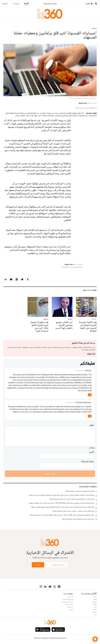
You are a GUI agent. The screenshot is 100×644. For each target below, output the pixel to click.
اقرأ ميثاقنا (91, 354)
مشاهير (94, 612)
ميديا (95, 607)
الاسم (91, 452)
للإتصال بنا (70, 607)
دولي (95, 614)
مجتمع (94, 28)
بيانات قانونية (69, 604)
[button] (95, 639)
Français (16, 4)
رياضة (95, 609)
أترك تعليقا (50, 474)
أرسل (38, 565)
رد (89, 395)
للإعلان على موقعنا (67, 602)
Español (5, 4)
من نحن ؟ (70, 596)
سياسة (94, 596)
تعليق (91, 425)
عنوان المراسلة (87, 461)
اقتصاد (95, 599)
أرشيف (71, 609)
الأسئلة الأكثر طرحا (68, 599)
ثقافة (95, 604)
